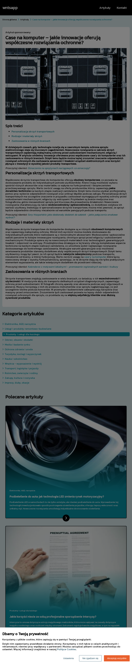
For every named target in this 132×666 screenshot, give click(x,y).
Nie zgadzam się (90, 658)
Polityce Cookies (66, 649)
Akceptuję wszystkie (116, 658)
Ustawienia (68, 658)
